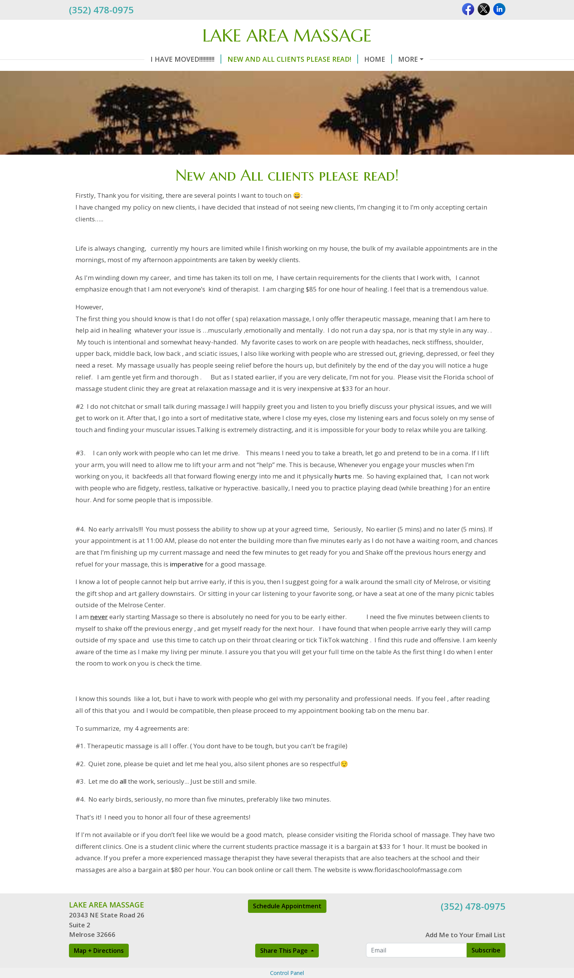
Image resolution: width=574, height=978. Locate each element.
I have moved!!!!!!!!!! (185, 59)
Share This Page (284, 950)
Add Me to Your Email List (465, 934)
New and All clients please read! (292, 59)
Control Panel (287, 972)
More (408, 59)
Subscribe (486, 950)
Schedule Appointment (287, 906)
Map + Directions (99, 950)
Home (378, 59)
